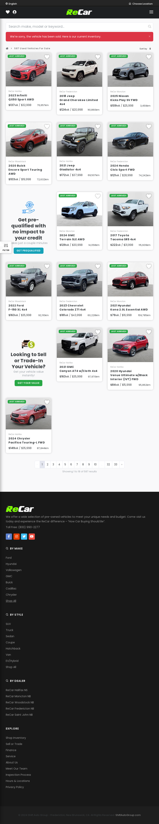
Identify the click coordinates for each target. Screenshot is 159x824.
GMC (9, 576)
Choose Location (141, 3)
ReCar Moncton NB (18, 696)
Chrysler (11, 595)
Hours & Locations (18, 781)
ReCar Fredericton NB (20, 708)
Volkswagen (14, 570)
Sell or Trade (14, 744)
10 (95, 464)
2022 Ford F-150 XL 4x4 (17, 307)
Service (11, 756)
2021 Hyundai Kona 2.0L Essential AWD (129, 307)
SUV (8, 624)
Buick (9, 582)
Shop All (11, 601)
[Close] (149, 36)
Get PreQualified (29, 250)
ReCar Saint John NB (19, 715)
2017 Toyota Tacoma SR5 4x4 (123, 237)
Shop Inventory (16, 738)
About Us (12, 762)
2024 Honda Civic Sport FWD (122, 168)
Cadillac (11, 588)
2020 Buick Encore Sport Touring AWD (25, 170)
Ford (9, 558)
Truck (9, 630)
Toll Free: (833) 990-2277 (23, 527)
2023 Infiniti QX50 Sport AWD (21, 97)
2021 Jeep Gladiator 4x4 (70, 167)
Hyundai (11, 564)
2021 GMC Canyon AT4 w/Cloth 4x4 (78, 369)
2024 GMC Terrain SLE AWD (72, 237)
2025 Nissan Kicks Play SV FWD (124, 98)
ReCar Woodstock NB (20, 702)
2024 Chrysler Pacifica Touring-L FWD (26, 440)
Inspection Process (18, 775)
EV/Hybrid (12, 661)
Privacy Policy (15, 787)
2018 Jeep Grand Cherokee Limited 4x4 (78, 100)
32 (108, 464)
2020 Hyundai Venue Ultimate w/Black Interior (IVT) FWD (129, 375)
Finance (11, 750)
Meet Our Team (16, 769)
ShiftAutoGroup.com (128, 815)
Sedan (10, 636)
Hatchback (13, 648)
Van (8, 655)
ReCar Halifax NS (17, 690)
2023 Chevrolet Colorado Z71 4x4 (72, 307)
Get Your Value (28, 383)
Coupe (10, 642)
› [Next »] (121, 464)
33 (115, 464)
